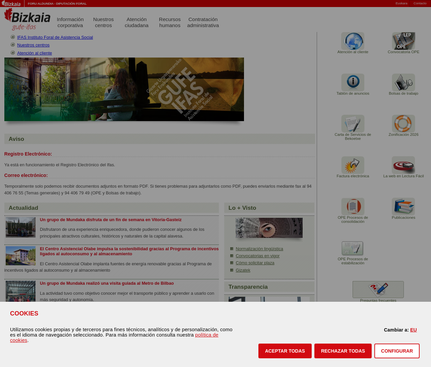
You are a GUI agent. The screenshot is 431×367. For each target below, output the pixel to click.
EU (413, 330)
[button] (285, 351)
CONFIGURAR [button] (397, 351)
